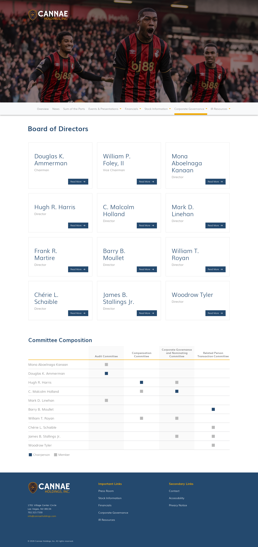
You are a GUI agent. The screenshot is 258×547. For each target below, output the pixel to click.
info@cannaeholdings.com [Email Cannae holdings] (42, 516)
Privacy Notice (178, 505)
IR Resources (106, 520)
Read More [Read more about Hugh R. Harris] (75, 225)
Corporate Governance (113, 512)
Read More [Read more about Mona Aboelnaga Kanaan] (213, 181)
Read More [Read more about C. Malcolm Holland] (144, 225)
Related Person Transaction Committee (213, 354)
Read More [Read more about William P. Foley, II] (144, 181)
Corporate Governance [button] (189, 109)
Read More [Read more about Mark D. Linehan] (213, 225)
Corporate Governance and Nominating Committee (177, 353)
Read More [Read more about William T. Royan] (213, 269)
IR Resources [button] (219, 109)
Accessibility (176, 498)
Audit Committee (106, 356)
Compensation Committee (141, 354)
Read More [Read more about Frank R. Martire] (75, 269)
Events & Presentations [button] (103, 109)
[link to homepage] (48, 15)
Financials (105, 505)
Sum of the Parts (74, 109)
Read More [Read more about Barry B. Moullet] (144, 269)
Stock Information (110, 498)
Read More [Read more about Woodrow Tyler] (213, 313)
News (56, 109)
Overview (43, 109)
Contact (174, 491)
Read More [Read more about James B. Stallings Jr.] (144, 313)
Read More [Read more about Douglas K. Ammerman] (75, 181)
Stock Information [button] (156, 109)
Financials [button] (131, 109)
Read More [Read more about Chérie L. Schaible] (75, 313)
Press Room (106, 491)
